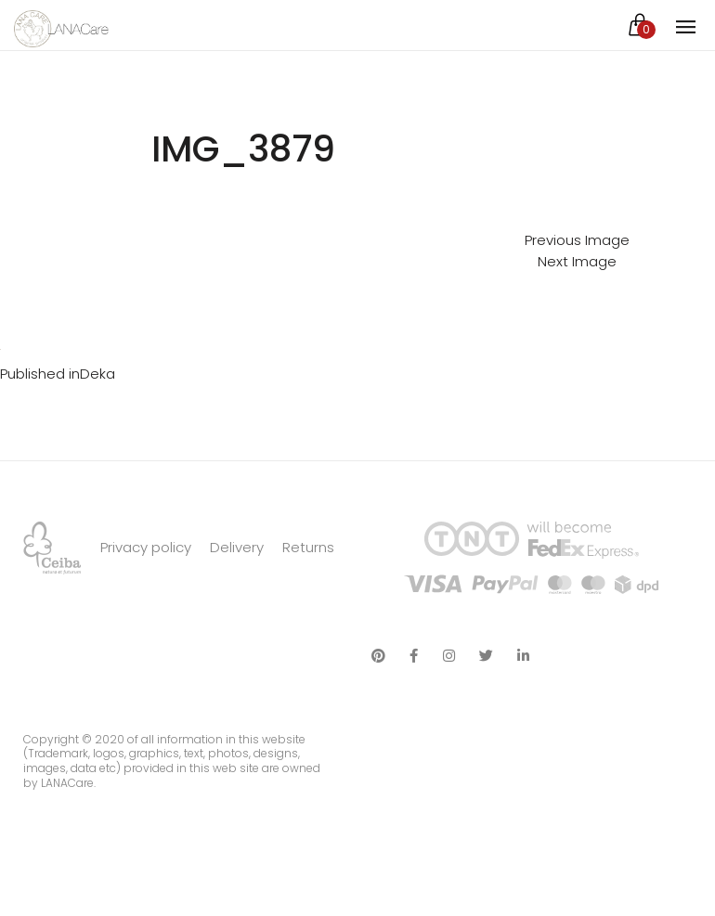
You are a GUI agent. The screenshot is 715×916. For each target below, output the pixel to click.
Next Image (577, 261)
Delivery (237, 547)
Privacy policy (145, 547)
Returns (308, 547)
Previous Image (577, 240)
